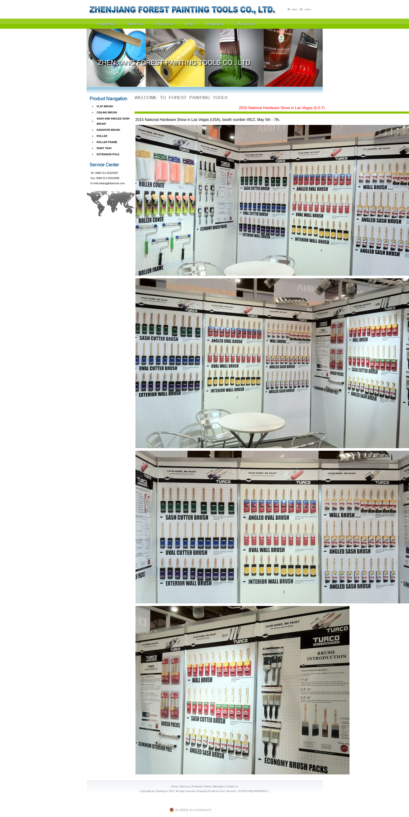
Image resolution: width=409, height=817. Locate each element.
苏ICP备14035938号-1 (256, 791)
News (207, 786)
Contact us (232, 786)
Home (174, 786)
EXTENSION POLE (108, 154)
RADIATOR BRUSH (108, 129)
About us (185, 786)
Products (197, 786)
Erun (222, 791)
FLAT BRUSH (105, 106)
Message (218, 786)
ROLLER (102, 136)
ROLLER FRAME (107, 142)
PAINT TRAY (104, 148)
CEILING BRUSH (107, 112)
